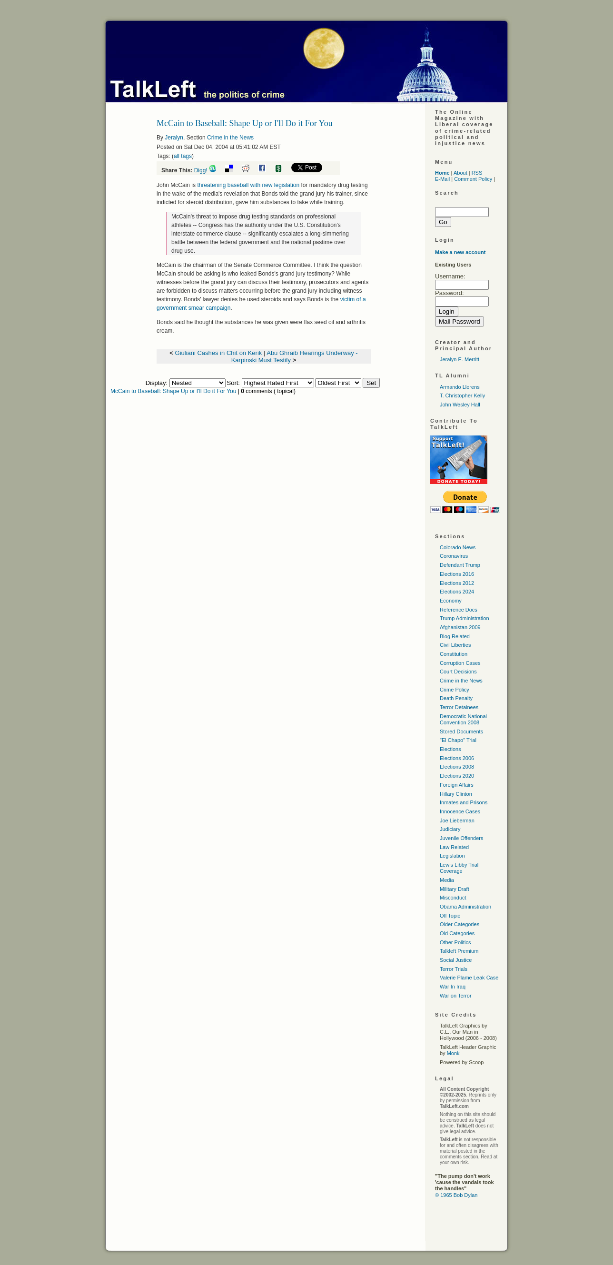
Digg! (201, 170)
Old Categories (457, 933)
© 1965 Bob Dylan (456, 1195)
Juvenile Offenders (462, 838)
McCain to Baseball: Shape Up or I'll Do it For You (173, 391)
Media (447, 880)
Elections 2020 (457, 776)
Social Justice (456, 960)
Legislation (452, 856)
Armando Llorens (460, 387)
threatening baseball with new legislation (248, 185)
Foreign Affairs (457, 785)
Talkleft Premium (459, 951)
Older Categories (459, 924)
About (460, 173)
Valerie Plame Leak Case (469, 977)
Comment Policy (473, 179)
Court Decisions (458, 671)
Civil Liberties (455, 645)
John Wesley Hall (460, 404)
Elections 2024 (457, 591)
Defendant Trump (460, 565)
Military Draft (454, 889)
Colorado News (457, 547)
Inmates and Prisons (463, 802)
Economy (451, 600)
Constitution (453, 654)
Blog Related (455, 636)
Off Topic (450, 916)
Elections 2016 (457, 574)
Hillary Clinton (456, 794)
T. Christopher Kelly (462, 395)
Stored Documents (461, 731)
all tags (183, 156)
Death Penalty (456, 698)
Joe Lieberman (457, 820)
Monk (453, 1053)
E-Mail (442, 179)
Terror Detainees (459, 707)
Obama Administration (465, 906)
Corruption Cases (460, 663)
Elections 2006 (457, 758)
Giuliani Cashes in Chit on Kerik (218, 352)
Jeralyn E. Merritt (459, 359)
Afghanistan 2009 (460, 627)
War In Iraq (452, 986)
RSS (477, 173)
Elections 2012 (457, 583)
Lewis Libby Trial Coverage (459, 868)
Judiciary (450, 829)
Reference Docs (458, 610)
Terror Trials (453, 969)
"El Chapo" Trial (458, 740)
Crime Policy (454, 689)
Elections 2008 (457, 767)
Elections (450, 749)
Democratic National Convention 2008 (463, 719)
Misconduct (453, 897)
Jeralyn (174, 137)
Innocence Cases (460, 811)
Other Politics (455, 942)
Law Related (454, 847)
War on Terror (456, 995)
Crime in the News (230, 137)
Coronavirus (454, 556)
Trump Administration (464, 618)
